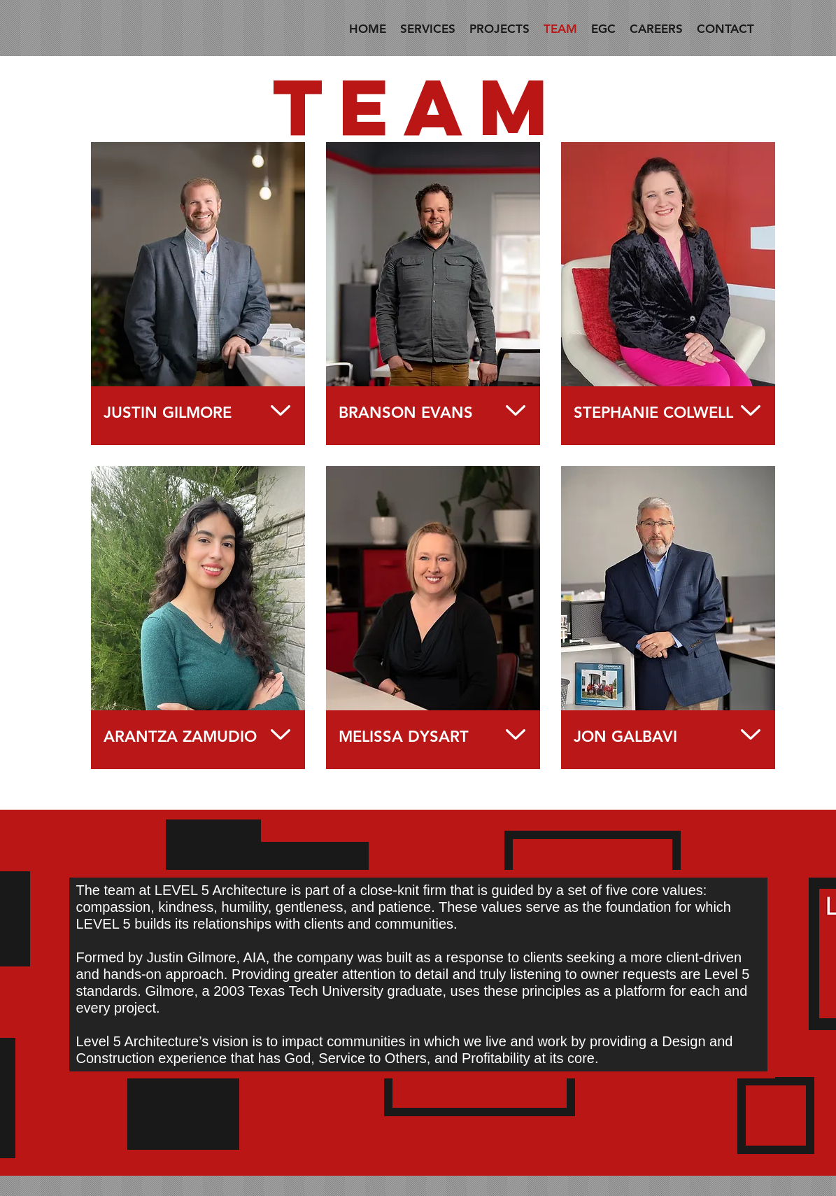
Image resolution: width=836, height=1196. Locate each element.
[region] (198, 293)
